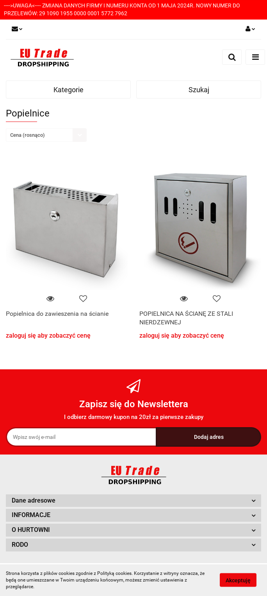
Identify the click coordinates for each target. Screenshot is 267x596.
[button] (133, 500)
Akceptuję (238, 580)
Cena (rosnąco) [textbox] (27, 135)
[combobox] (46, 135)
